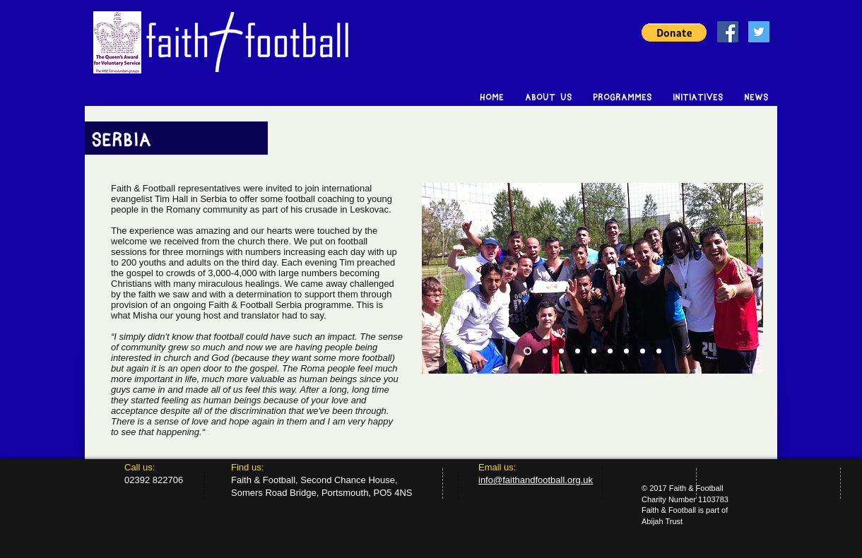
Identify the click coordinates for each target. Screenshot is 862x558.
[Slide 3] (561, 351)
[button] (674, 32)
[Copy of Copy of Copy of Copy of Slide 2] (642, 351)
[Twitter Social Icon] (758, 31)
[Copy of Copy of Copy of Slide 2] (626, 351)
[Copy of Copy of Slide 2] (593, 351)
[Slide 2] (545, 351)
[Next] (743, 278)
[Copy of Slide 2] (577, 351)
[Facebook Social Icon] (727, 31)
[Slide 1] (527, 351)
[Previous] (441, 278)
